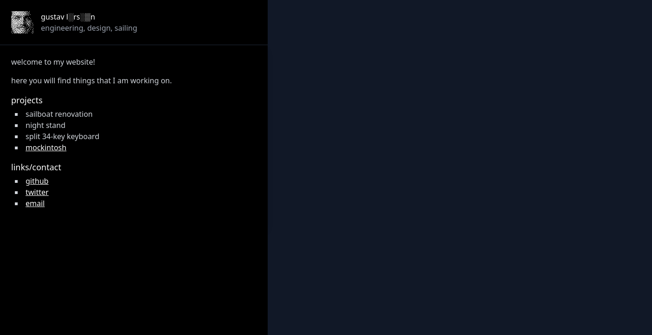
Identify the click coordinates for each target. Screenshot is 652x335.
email (35, 203)
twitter (37, 192)
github (37, 181)
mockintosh (46, 147)
